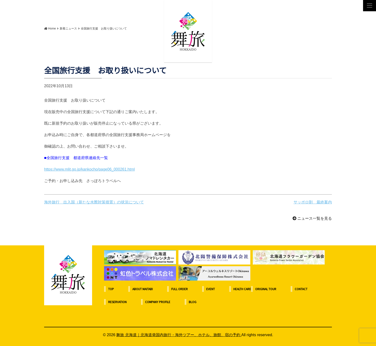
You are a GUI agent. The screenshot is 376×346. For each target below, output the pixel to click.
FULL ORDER (179, 289)
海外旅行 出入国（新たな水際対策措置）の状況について (94, 202)
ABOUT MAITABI (142, 289)
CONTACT (301, 289)
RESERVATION (117, 302)
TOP (111, 289)
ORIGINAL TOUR (265, 289)
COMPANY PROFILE (157, 302)
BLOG (192, 302)
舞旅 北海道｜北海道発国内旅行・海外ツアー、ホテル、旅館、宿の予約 (178, 335)
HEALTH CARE (242, 289)
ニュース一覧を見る (312, 218)
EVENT (210, 289)
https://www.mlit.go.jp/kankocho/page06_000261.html (89, 169)
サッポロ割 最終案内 (313, 202)
